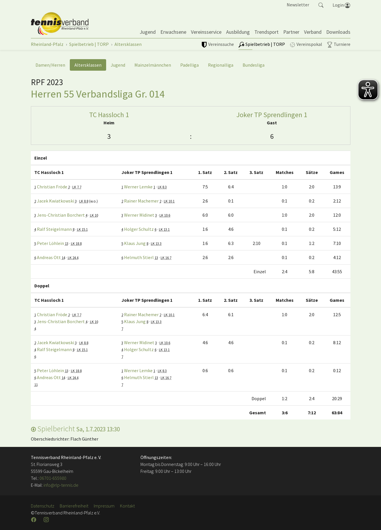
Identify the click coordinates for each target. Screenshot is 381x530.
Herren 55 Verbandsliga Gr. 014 (98, 93)
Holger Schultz (139, 229)
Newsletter (298, 5)
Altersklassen (88, 65)
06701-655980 (53, 478)
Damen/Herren (50, 65)
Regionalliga (220, 65)
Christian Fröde (52, 187)
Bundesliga (253, 65)
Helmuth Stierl (139, 257)
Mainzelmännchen (152, 65)
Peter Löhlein (50, 243)
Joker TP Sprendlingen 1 (272, 114)
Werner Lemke (138, 187)
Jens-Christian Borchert (61, 215)
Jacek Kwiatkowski (55, 201)
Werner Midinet (139, 215)
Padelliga (189, 65)
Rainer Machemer (141, 201)
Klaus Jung (135, 243)
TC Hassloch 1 (109, 114)
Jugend (118, 65)
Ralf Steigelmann (54, 229)
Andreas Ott (49, 257)
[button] (321, 4)
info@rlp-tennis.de (60, 485)
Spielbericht (75, 428)
